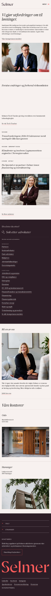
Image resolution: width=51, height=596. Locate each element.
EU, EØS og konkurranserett (12, 288)
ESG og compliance (9, 277)
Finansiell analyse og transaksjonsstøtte (17, 292)
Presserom (34, 584)
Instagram (22, 581)
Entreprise (6, 281)
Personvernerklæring (21, 584)
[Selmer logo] (7, 4)
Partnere (5, 247)
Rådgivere (5, 258)
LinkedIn (5, 581)
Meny (45, 4)
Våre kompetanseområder (12, 39)
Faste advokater (8, 254)
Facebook (13, 581)
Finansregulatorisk (9, 299)
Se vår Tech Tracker (9, 123)
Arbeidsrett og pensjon (10, 273)
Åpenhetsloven (7, 584)
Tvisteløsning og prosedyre (12, 310)
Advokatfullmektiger (10, 262)
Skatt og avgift (7, 307)
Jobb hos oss (6, 393)
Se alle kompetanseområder (12, 314)
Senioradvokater (8, 250)
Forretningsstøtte (8, 265)
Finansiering (6, 295)
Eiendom (5, 284)
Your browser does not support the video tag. (25, 101)
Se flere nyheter (8, 214)
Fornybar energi (8, 303)
